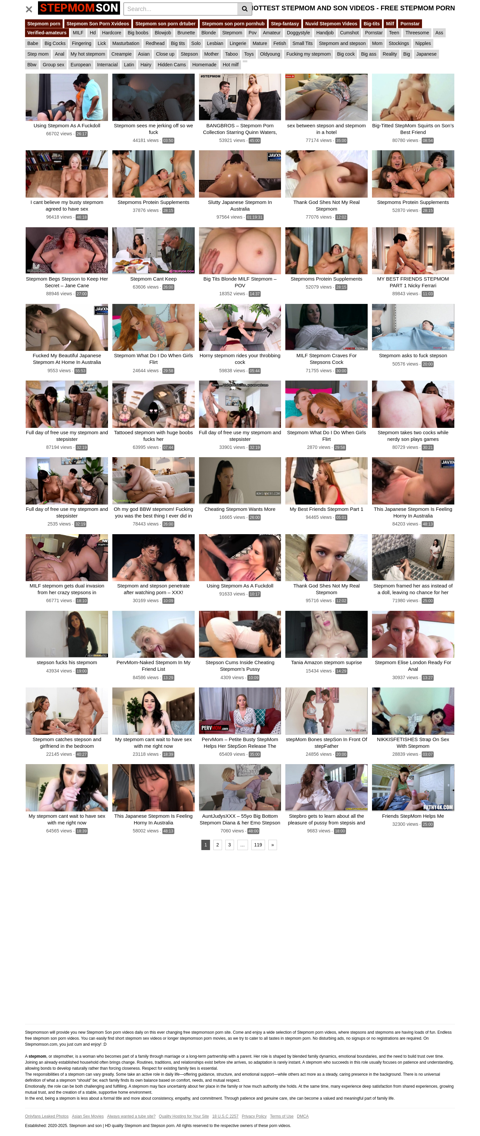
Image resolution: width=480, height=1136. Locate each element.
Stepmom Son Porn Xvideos (98, 23)
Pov (253, 32)
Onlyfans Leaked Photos (47, 1108)
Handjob (325, 32)
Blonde (208, 32)
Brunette (186, 32)
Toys (249, 54)
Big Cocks (55, 43)
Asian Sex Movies (88, 1108)
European (81, 64)
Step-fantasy (285, 23)
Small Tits (302, 43)
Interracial (107, 64)
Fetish (279, 43)
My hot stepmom (88, 54)
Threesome (417, 32)
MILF (78, 32)
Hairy (145, 64)
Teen (394, 32)
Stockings (399, 43)
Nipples (423, 43)
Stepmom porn (43, 23)
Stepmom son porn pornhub (233, 23)
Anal (59, 54)
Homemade (204, 64)
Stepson (189, 54)
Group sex (53, 64)
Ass (439, 32)
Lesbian (215, 43)
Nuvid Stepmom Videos (331, 23)
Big (406, 54)
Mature (260, 43)
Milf (390, 23)
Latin (129, 64)
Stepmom (232, 32)
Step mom (38, 54)
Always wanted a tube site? (131, 1108)
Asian (144, 54)
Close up (165, 54)
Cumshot (349, 32)
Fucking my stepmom (308, 54)
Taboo (231, 54)
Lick (102, 43)
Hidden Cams (172, 64)
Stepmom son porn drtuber (165, 23)
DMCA (303, 1108)
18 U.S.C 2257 (225, 1108)
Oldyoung (270, 54)
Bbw (31, 64)
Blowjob (163, 32)
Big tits (178, 43)
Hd (93, 32)
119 (258, 836)
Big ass (368, 54)
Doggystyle (298, 32)
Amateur (272, 32)
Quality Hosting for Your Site (184, 1108)
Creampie (121, 54)
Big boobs (138, 32)
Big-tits (372, 23)
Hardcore (111, 32)
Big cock (346, 54)
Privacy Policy (254, 1108)
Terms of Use (282, 1108)
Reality (390, 54)
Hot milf (230, 64)
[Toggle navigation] (31, 8)
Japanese (426, 54)
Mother (211, 54)
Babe (32, 43)
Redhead (155, 43)
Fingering (81, 43)
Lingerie (238, 43)
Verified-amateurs (47, 32)
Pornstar (410, 23)
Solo (196, 43)
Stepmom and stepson (342, 43)
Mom (377, 43)
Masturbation (125, 43)
